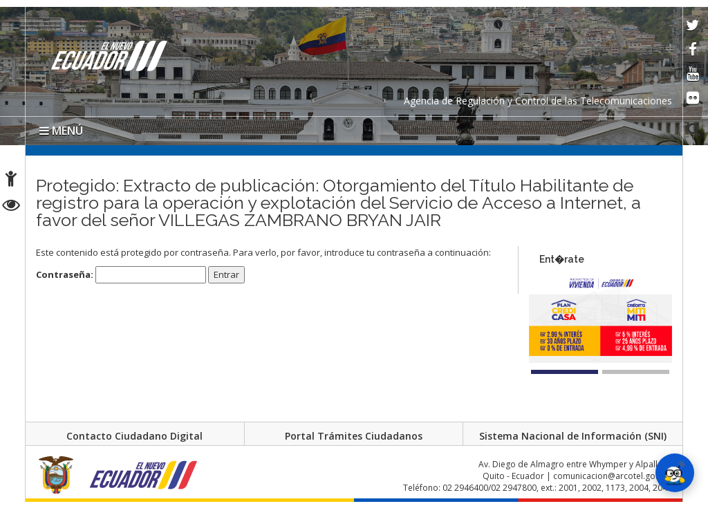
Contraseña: (121, 274)
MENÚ (61, 130)
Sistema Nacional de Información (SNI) (573, 435)
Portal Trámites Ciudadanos (353, 435)
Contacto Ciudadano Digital (134, 435)
